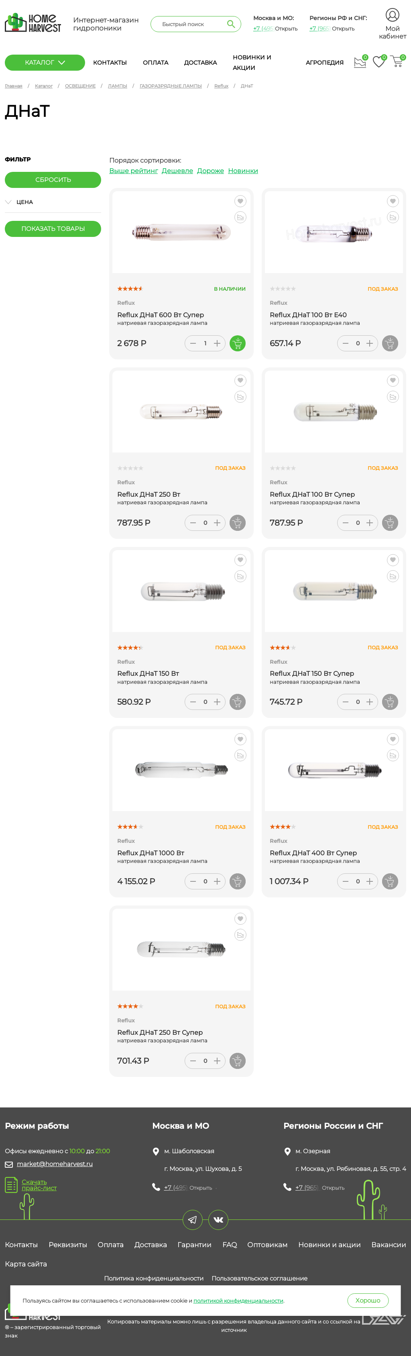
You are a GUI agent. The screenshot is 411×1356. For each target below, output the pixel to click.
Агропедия (325, 62)
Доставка (200, 62)
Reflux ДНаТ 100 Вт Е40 (308, 315)
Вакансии (388, 1245)
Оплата (155, 62)
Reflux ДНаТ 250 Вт (148, 494)
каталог (45, 62)
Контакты (110, 62)
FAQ (229, 1245)
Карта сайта (26, 1264)
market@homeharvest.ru (55, 1164)
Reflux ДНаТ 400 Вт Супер (313, 853)
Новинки (243, 171)
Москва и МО (180, 1126)
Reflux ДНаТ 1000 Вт (150, 853)
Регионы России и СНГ (333, 1126)
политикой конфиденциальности (238, 1300)
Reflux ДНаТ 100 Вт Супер (312, 494)
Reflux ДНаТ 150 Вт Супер (312, 673)
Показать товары (53, 228)
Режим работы (37, 1126)
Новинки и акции (329, 1245)
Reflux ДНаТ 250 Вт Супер (160, 1032)
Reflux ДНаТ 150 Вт (148, 673)
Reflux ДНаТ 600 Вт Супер (160, 315)
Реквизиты (68, 1245)
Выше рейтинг (133, 171)
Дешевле (177, 171)
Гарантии (194, 1245)
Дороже (210, 171)
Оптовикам (267, 1245)
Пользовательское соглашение (259, 1278)
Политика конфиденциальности (153, 1278)
